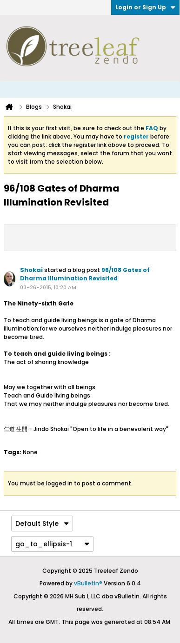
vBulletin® (88, 583)
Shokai (31, 269)
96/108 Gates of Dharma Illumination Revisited (85, 274)
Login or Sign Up (145, 7)
